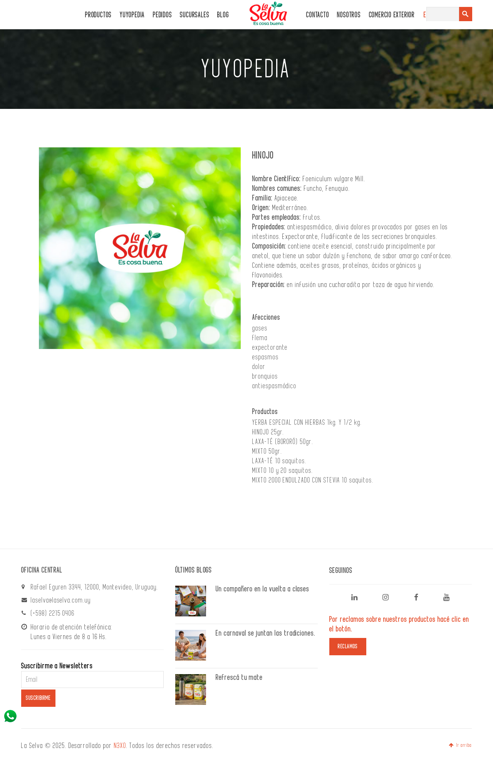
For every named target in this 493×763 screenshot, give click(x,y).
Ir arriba (460, 745)
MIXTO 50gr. (267, 451)
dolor (259, 367)
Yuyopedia (132, 15)
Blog (223, 15)
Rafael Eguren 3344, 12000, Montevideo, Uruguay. (94, 587)
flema (260, 338)
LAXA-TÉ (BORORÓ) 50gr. (283, 442)
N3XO (120, 746)
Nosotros (349, 15)
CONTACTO (317, 15)
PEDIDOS (162, 15)
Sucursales (194, 15)
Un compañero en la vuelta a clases (262, 589)
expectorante (270, 347)
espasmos (265, 357)
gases (260, 328)
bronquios (265, 376)
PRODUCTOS (98, 15)
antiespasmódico (274, 386)
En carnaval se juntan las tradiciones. (265, 633)
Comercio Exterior (392, 15)
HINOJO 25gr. (268, 432)
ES (426, 15)
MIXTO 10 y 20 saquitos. (282, 470)
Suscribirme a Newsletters (57, 666)
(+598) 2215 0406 (53, 613)
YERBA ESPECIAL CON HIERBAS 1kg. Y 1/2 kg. (307, 422)
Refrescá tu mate (239, 677)
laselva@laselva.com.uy (61, 600)
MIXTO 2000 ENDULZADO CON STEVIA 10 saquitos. (313, 480)
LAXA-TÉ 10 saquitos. (279, 461)
